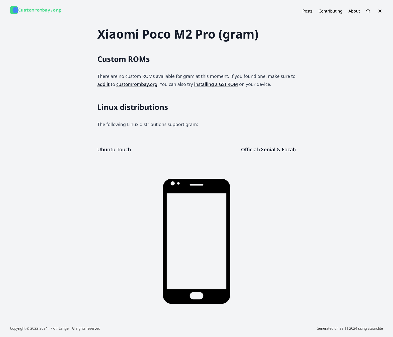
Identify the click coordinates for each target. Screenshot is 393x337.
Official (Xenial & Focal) (268, 149)
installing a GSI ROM (216, 84)
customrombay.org (136, 84)
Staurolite (375, 328)
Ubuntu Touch (114, 149)
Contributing (331, 11)
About (354, 11)
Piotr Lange (59, 328)
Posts (308, 11)
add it (103, 84)
